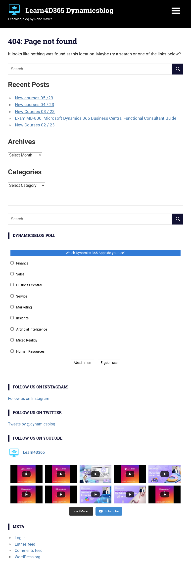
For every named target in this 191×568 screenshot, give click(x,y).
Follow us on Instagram (28, 398)
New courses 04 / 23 (34, 104)
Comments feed (29, 550)
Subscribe (109, 511)
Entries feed (25, 544)
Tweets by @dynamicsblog (31, 424)
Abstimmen (82, 363)
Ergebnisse (108, 363)
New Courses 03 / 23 (35, 111)
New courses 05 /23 (34, 97)
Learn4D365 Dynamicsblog (69, 10)
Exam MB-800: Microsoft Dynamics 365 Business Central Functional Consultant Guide (95, 118)
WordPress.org (27, 557)
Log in (20, 537)
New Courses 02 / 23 (35, 124)
